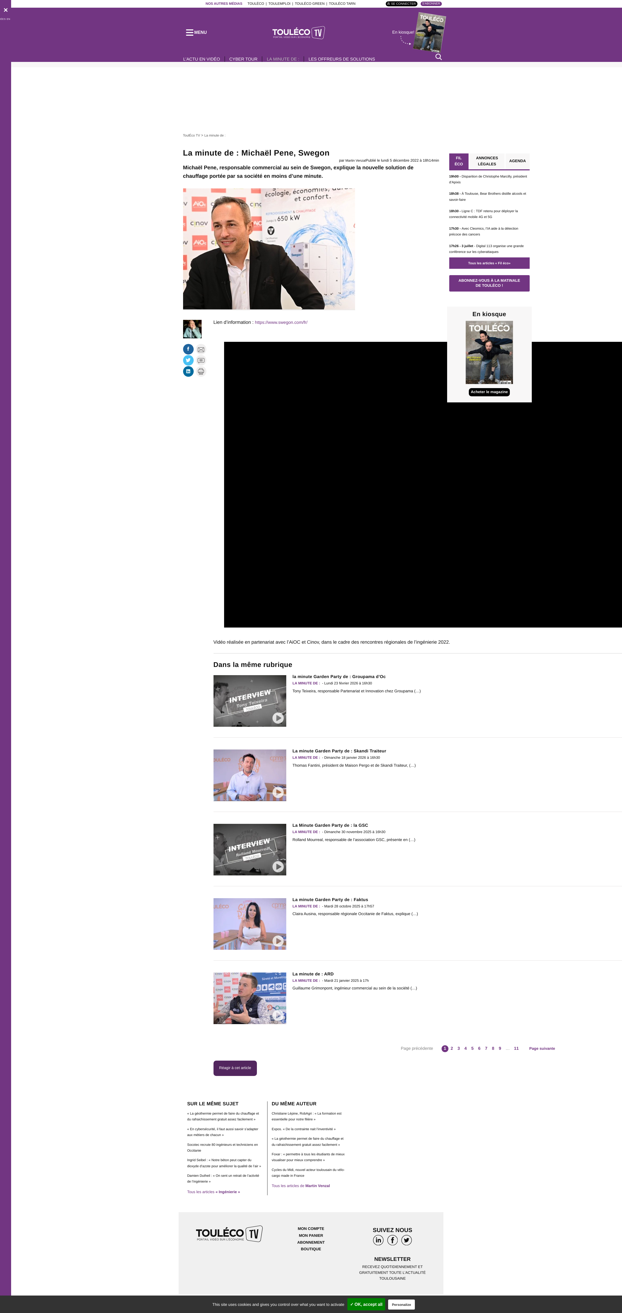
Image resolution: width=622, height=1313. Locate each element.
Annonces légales (486, 165)
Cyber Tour (249, 63)
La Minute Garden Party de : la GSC (334, 829)
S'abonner (430, 4)
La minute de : (292, 63)
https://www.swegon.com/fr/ (284, 326)
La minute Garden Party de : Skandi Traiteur (344, 754)
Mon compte (310, 1246)
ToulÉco (252, 4)
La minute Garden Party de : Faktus (334, 903)
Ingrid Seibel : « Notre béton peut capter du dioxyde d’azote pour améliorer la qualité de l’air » (223, 1177)
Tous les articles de (304, 1197)
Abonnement (311, 1259)
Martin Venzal (354, 164)
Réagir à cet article (237, 1072)
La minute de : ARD (315, 977)
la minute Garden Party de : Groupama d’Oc (344, 680)
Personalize (401, 1305)
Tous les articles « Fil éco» (489, 268)
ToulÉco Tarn (339, 4)
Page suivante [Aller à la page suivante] (542, 1052)
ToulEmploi (276, 4)
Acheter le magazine (489, 401)
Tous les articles (216, 1209)
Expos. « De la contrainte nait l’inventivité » (307, 1134)
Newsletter (393, 1277)
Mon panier (311, 1253)
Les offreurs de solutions (356, 63)
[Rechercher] (438, 60)
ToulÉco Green (306, 4)
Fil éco (458, 165)
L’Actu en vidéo (203, 63)
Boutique (311, 1266)
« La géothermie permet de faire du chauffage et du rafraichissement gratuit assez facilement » (224, 1124)
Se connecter (399, 4)
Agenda (516, 165)
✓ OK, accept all (366, 1304)
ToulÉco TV (192, 139)
